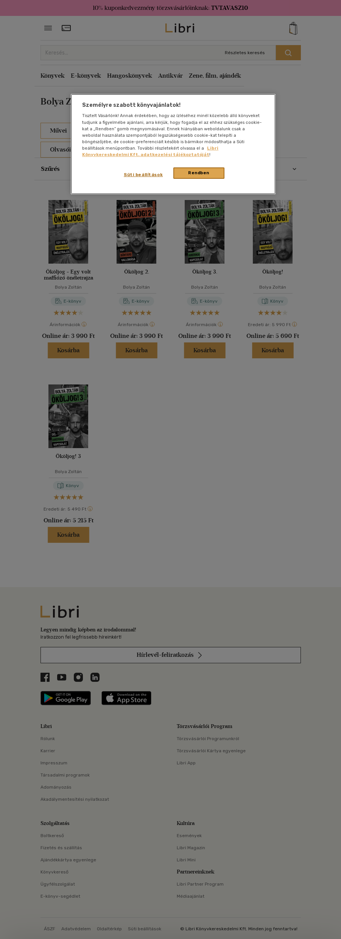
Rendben (198, 172)
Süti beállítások (143, 174)
